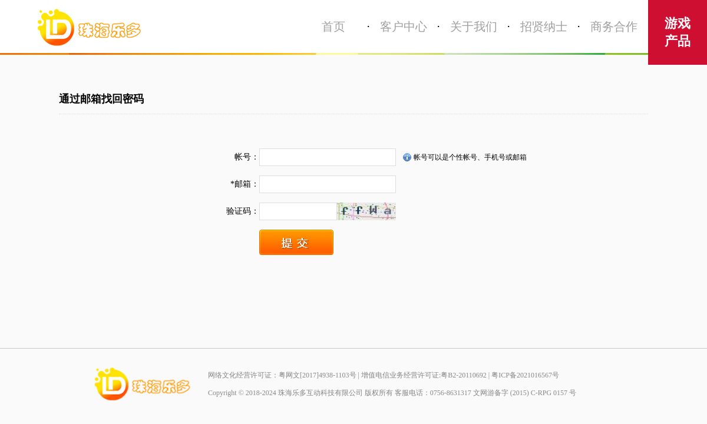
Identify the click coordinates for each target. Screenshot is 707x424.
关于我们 (473, 26)
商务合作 (613, 26)
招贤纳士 (543, 26)
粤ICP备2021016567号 (525, 375)
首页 (333, 26)
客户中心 (403, 26)
